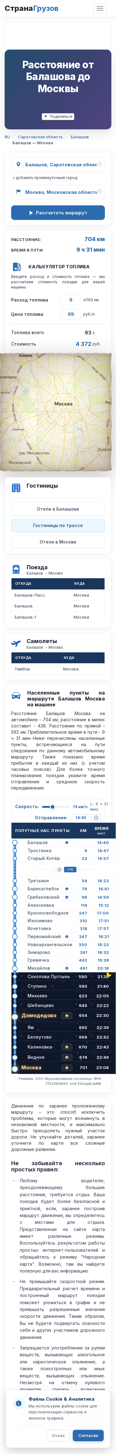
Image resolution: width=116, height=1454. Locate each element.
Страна (31, 8)
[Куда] (58, 192)
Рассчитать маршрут (58, 213)
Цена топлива (27, 314)
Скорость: (27, 806)
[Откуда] (58, 164)
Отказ (58, 1435)
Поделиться (58, 116)
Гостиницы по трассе (58, 525)
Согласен (88, 1435)
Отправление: (51, 817)
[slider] (52, 807)
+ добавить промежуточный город (44, 177)
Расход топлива (29, 299)
